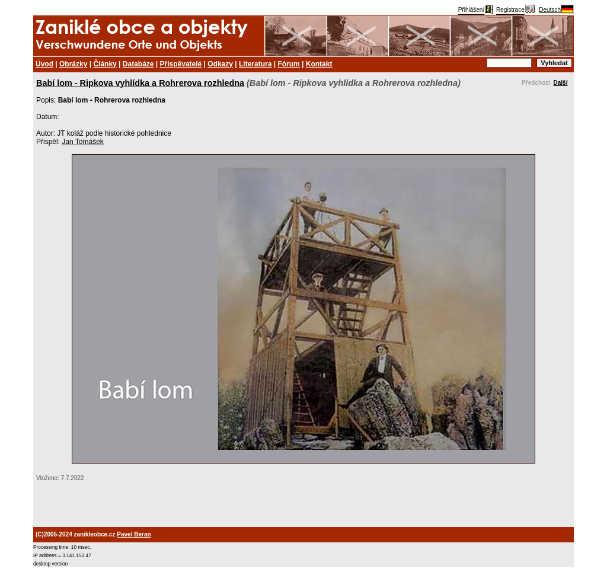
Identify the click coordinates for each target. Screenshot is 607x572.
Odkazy (220, 64)
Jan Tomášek (82, 142)
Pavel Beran (134, 534)
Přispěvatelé (181, 64)
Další (561, 82)
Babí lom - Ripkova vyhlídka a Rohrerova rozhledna (140, 83)
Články (104, 64)
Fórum (288, 64)
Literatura (255, 64)
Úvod (44, 64)
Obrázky (73, 64)
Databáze (138, 64)
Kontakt (319, 64)
